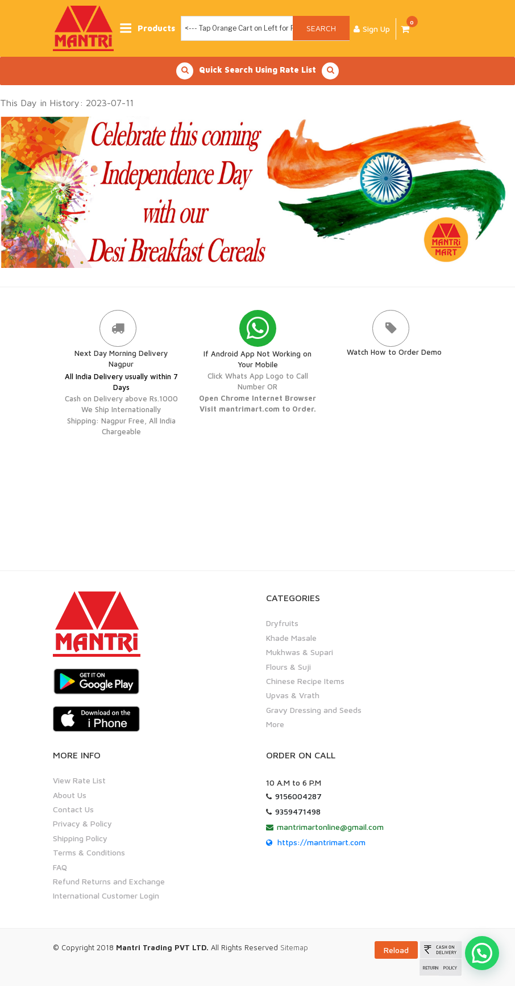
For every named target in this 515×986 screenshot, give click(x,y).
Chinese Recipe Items (305, 681)
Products (149, 28)
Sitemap (294, 947)
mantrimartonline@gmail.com (330, 827)
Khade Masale (291, 638)
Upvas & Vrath (292, 695)
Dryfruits (282, 623)
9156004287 (298, 796)
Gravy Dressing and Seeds (314, 710)
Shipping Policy (80, 838)
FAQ (60, 867)
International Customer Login (106, 895)
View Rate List (79, 780)
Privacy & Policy (82, 823)
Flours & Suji (288, 667)
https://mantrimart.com (321, 842)
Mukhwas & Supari (299, 652)
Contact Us (73, 809)
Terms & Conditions (89, 852)
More (275, 724)
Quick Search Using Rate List (257, 70)
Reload (396, 950)
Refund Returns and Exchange (109, 881)
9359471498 (298, 811)
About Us (69, 795)
